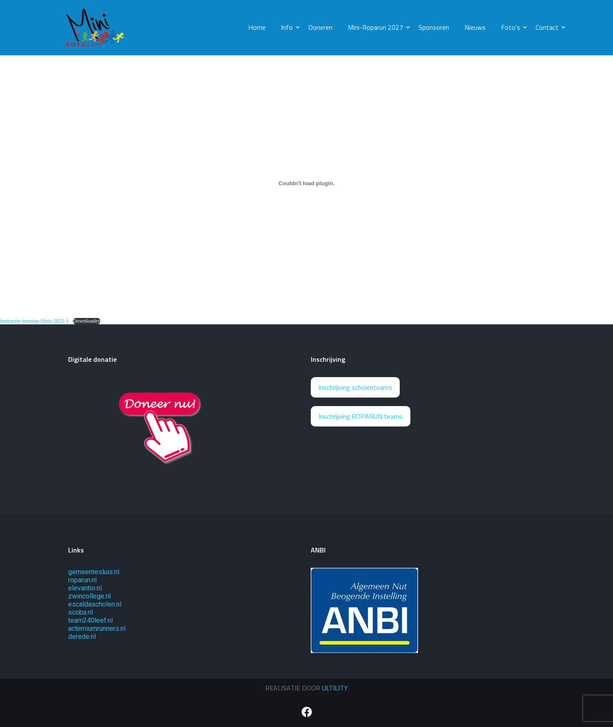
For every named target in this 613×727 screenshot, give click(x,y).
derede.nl (82, 637)
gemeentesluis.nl (93, 572)
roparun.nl (82, 580)
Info (288, 27)
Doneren (320, 27)
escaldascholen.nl (94, 604)
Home (257, 27)
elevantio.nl (85, 588)
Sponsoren (433, 27)
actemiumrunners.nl (97, 628)
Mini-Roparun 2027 (377, 27)
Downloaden (86, 321)
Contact (549, 27)
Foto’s (512, 27)
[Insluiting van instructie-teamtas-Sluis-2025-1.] (306, 183)
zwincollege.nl (89, 596)
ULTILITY (335, 688)
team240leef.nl (90, 620)
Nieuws (475, 27)
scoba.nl (80, 612)
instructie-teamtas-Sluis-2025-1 (34, 321)
